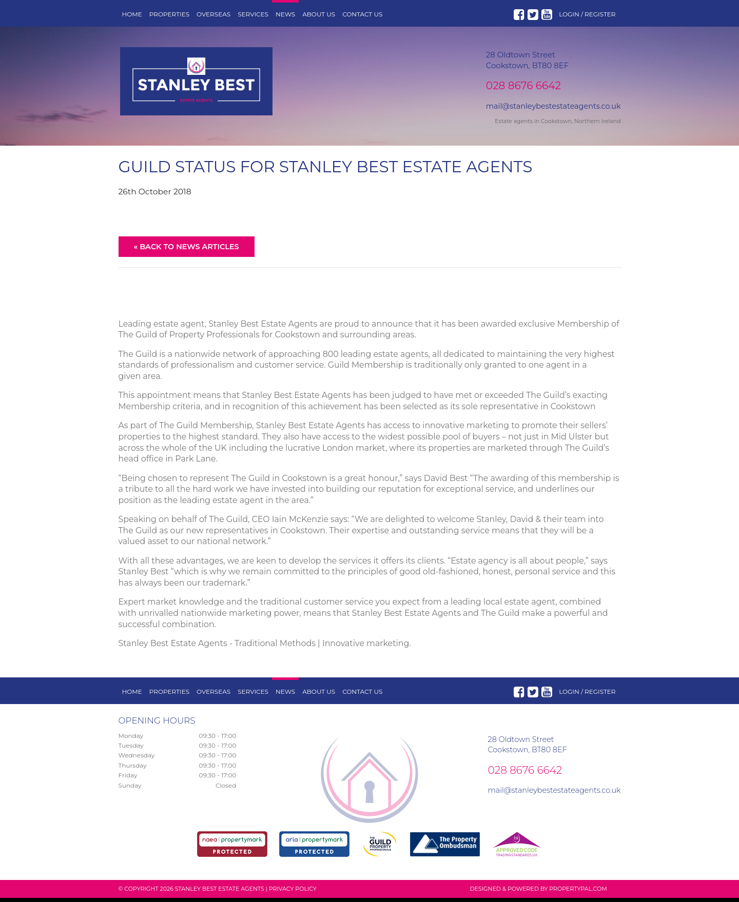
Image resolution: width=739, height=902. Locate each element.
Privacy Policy (293, 892)
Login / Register (587, 14)
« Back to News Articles (186, 250)
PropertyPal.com (578, 892)
